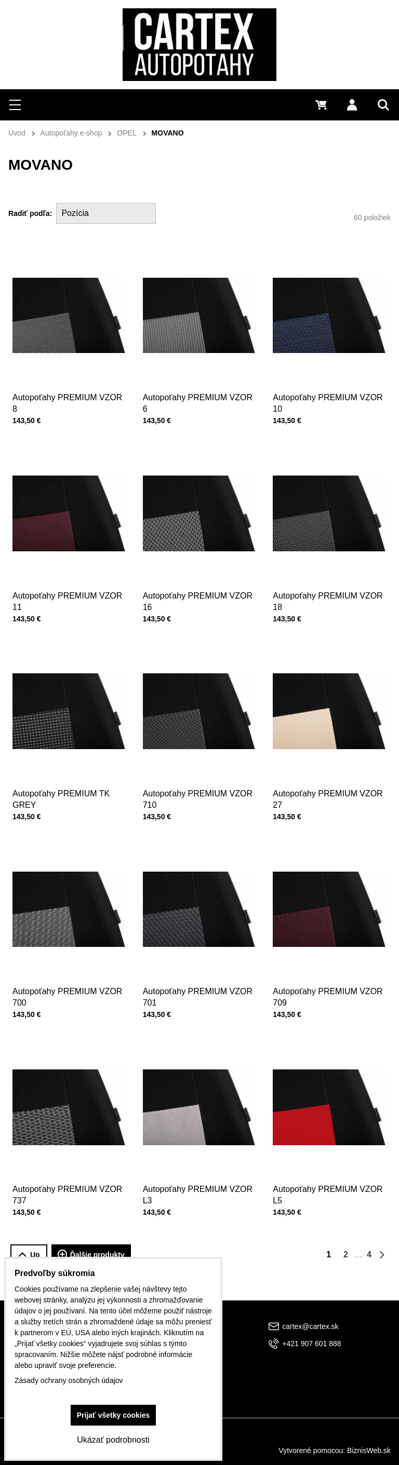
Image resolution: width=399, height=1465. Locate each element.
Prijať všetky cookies (113, 1415)
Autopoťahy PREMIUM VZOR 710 (198, 795)
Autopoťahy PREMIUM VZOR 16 (198, 596)
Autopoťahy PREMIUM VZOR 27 (327, 795)
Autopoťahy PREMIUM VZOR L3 (198, 1190)
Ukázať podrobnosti (113, 1439)
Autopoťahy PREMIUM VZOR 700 (67, 992)
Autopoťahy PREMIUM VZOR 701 (198, 992)
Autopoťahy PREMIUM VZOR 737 (67, 1190)
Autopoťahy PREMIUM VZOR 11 (67, 596)
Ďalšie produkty (91, 1255)
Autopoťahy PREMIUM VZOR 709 (327, 992)
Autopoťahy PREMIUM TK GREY (61, 795)
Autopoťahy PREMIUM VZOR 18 (327, 596)
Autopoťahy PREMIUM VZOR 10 (327, 403)
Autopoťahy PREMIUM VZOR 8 (67, 403)
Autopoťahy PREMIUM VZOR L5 (327, 1190)
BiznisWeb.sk (369, 1450)
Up (29, 1255)
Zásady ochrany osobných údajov (69, 1380)
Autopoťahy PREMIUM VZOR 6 (197, 403)
